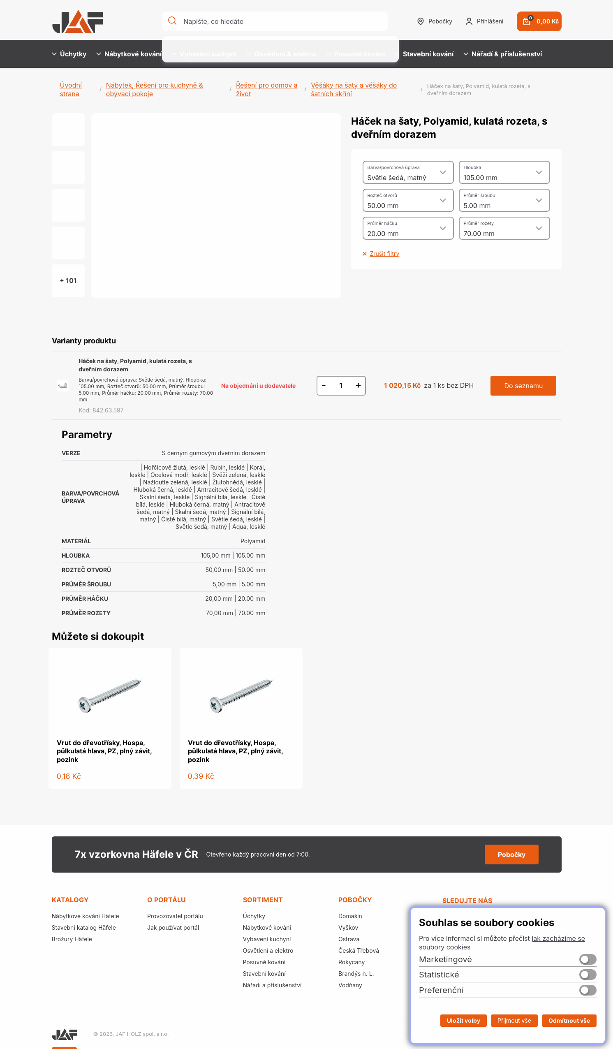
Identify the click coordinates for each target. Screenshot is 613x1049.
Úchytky (69, 54)
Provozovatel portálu (175, 915)
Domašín (350, 915)
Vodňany (350, 985)
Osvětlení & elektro (281, 54)
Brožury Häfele (72, 939)
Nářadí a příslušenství (272, 985)
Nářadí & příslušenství (502, 54)
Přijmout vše (514, 1020)
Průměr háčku (382, 223)
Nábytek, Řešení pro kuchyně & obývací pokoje (154, 89)
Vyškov (348, 927)
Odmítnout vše (569, 1020)
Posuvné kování (355, 54)
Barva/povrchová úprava (394, 167)
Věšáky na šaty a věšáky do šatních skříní (354, 89)
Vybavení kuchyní (203, 54)
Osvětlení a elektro (268, 950)
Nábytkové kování (129, 54)
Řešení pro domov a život (267, 89)
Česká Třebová (358, 950)
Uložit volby (463, 1020)
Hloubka (472, 167)
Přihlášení (484, 21)
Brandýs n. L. (356, 973)
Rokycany (351, 962)
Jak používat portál (173, 927)
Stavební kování (424, 54)
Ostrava (348, 939)
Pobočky (434, 21)
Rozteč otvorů (382, 195)
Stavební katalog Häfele (84, 927)
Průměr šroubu (479, 195)
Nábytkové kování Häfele (85, 915)
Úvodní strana (71, 89)
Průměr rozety (479, 223)
